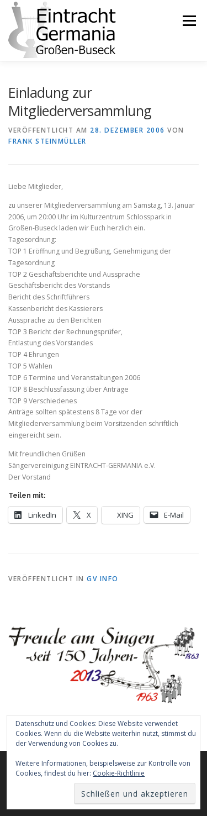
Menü (188, 20)
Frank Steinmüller (47, 141)
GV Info (103, 578)
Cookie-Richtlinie (119, 773)
